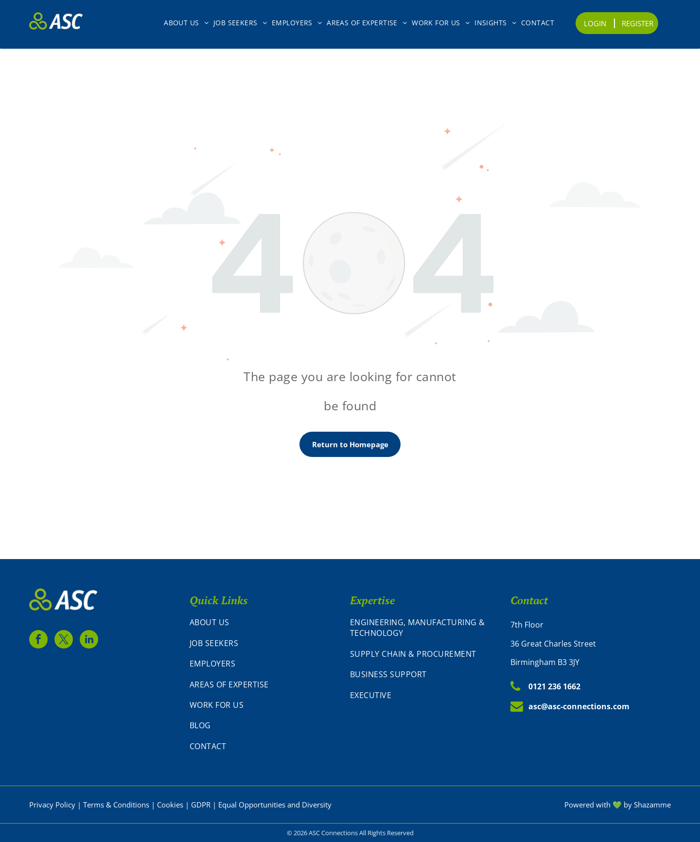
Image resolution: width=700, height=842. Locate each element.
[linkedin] (89, 640)
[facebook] (38, 640)
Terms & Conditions (116, 804)
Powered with (587, 804)
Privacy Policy (52, 804)
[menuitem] (186, 23)
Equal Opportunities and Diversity (275, 804)
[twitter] (63, 640)
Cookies (170, 804)
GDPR (200, 804)
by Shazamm (645, 804)
